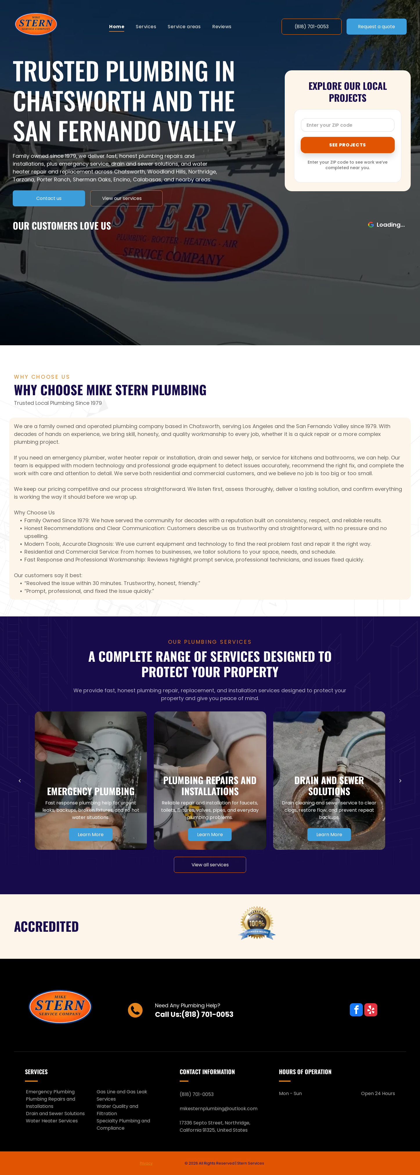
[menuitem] (116, 27)
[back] (19, 780)
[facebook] (356, 1010)
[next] (400, 780)
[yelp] (370, 1010)
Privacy (146, 1163)
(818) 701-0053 (207, 1014)
